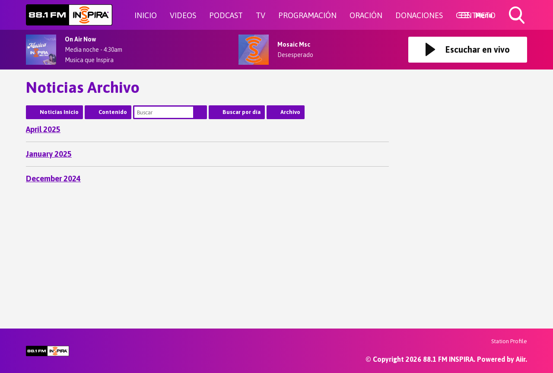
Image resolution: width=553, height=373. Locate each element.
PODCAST (226, 15)
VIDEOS (183, 15)
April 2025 (43, 129)
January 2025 (49, 153)
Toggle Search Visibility (517, 15)
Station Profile (509, 341)
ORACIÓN (366, 15)
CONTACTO (476, 15)
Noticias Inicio (59, 112)
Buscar (200, 112)
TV (260, 15)
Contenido (113, 112)
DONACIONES (419, 15)
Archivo (290, 112)
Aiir (520, 359)
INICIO (145, 15)
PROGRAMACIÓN (307, 15)
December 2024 (53, 178)
